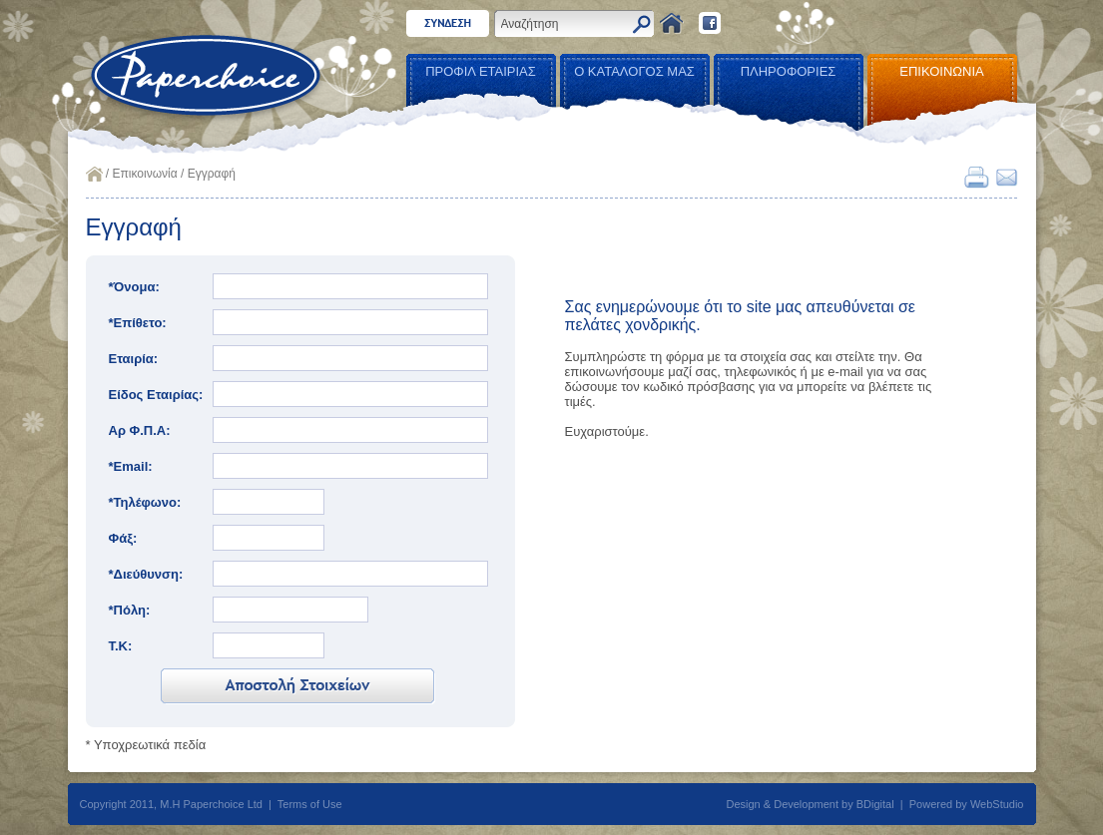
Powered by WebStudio (966, 804)
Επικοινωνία (145, 174)
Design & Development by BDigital (810, 804)
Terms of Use (309, 804)
